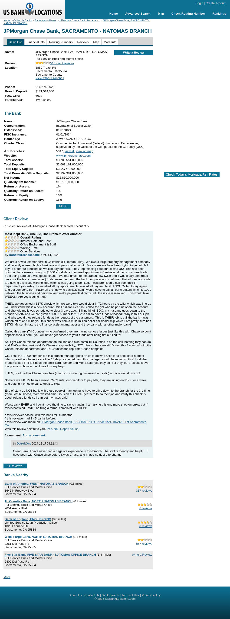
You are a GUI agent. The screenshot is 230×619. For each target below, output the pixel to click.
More (6, 577)
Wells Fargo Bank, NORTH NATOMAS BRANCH (38, 536)
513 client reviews (55, 63)
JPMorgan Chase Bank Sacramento (79, 20)
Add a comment (33, 435)
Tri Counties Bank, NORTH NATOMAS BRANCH (38, 501)
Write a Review (134, 52)
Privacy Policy (151, 595)
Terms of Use (130, 595)
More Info (110, 42)
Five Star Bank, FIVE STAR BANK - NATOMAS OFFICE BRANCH (50, 554)
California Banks (22, 20)
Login (199, 3)
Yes (49, 429)
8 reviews (145, 526)
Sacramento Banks (45, 20)
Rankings (219, 13)
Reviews (83, 42)
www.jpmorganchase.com (73, 155)
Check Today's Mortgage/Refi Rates (192, 174)
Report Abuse (69, 429)
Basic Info (15, 42)
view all (70, 151)
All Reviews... (16, 466)
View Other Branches (50, 78)
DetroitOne (24, 443)
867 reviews (144, 543)
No (56, 429)
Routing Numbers (61, 42)
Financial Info (36, 42)
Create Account (216, 3)
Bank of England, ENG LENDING (28, 519)
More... (64, 206)
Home (113, 13)
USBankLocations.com (120, 598)
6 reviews (145, 508)
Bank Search (110, 595)
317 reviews (144, 490)
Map (161, 13)
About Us (75, 595)
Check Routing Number (188, 13)
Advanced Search (138, 13)
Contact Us (91, 595)
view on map (84, 151)
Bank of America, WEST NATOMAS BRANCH (37, 483)
